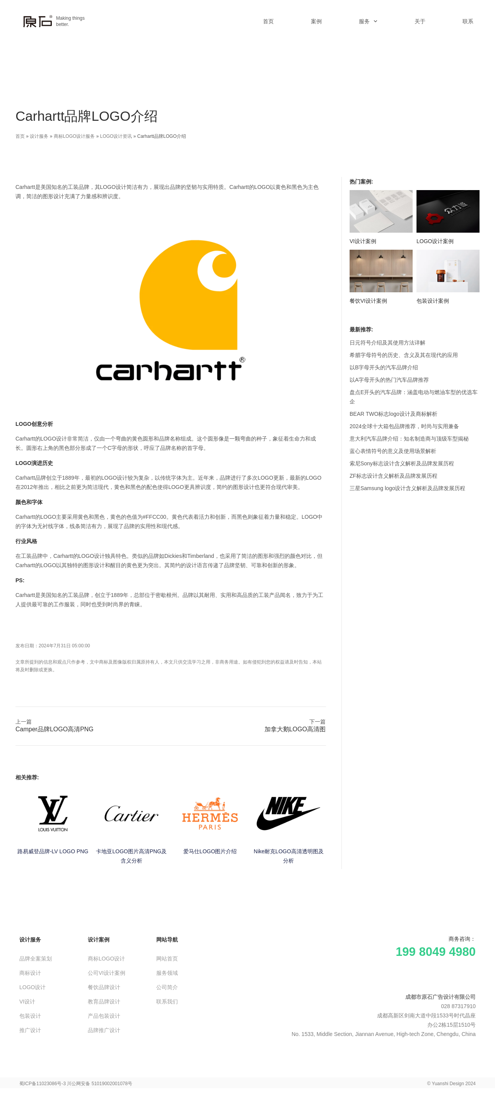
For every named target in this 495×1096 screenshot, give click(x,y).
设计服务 (39, 136)
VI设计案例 (363, 241)
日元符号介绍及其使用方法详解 (387, 343)
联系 (468, 21)
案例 (316, 21)
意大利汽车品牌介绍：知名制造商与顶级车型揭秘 (409, 439)
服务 (368, 21)
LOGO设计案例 (435, 241)
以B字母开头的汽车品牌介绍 (384, 367)
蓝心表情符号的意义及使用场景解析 (393, 451)
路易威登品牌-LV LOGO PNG (52, 851)
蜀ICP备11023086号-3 (42, 1083)
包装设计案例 (432, 301)
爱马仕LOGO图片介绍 (210, 851)
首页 (268, 21)
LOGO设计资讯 (116, 136)
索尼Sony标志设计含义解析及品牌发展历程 (402, 463)
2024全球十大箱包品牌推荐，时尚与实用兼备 (404, 426)
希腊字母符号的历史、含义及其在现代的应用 (404, 355)
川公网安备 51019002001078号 (99, 1083)
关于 (420, 21)
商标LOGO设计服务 (74, 136)
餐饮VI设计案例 (368, 301)
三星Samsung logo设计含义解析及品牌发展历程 (408, 488)
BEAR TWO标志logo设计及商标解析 (393, 414)
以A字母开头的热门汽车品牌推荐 (389, 380)
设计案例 (98, 939)
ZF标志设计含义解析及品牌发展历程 (393, 476)
